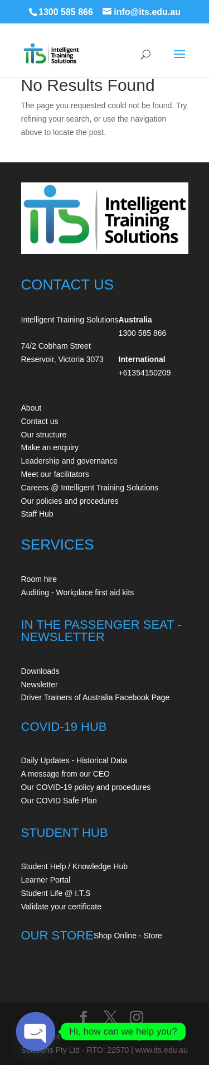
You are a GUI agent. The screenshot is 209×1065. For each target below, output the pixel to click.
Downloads (40, 671)
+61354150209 (145, 372)
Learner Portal (46, 879)
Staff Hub (37, 513)
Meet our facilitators (55, 474)
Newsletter (39, 684)
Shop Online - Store (128, 935)
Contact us (40, 421)
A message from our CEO (65, 773)
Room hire (39, 579)
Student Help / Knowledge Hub (74, 866)
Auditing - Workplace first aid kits (77, 592)
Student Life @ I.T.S (56, 893)
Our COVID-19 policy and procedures (86, 787)
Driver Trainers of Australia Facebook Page (95, 697)
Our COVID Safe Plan (59, 800)
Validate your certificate (61, 906)
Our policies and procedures (70, 501)
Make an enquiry (50, 447)
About (31, 407)
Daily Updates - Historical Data (74, 760)
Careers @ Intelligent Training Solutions (90, 487)
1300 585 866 (65, 12)
